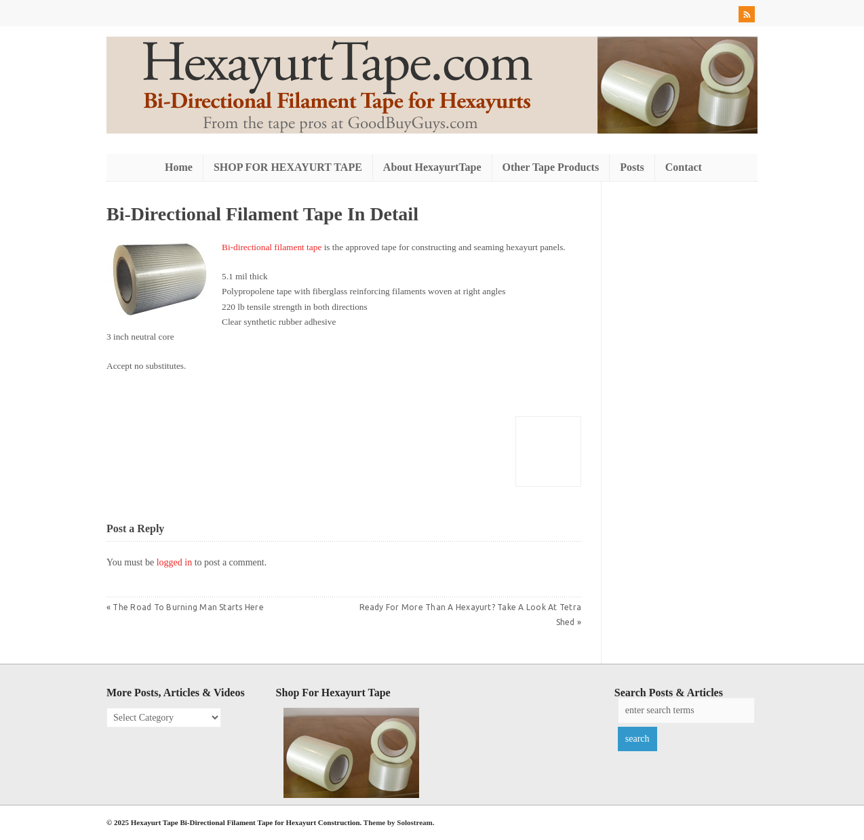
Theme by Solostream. (399, 822)
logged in (175, 562)
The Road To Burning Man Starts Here (188, 607)
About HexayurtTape (432, 167)
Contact (683, 167)
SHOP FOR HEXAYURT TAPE (288, 167)
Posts (632, 167)
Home (179, 167)
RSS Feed (748, 16)
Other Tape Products (551, 167)
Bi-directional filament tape (271, 247)
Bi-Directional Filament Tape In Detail (262, 213)
